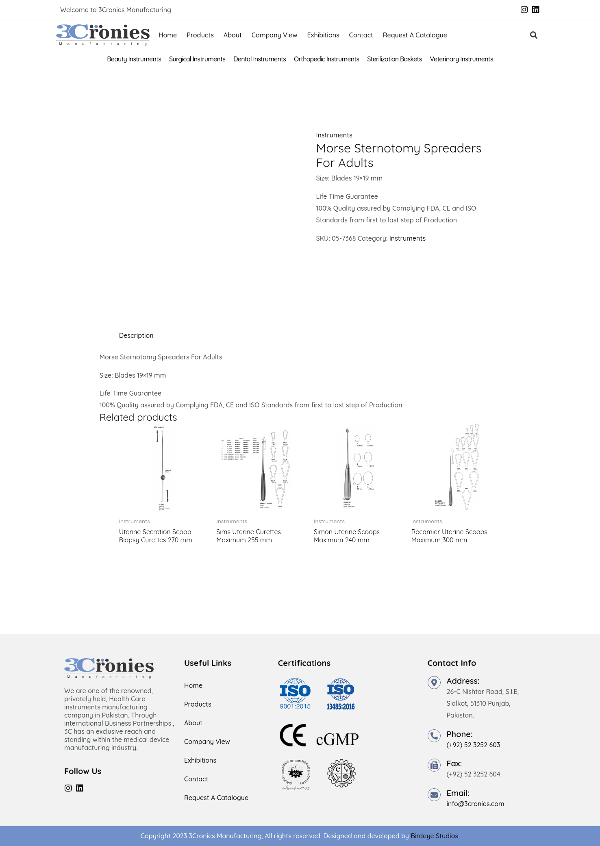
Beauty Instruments (134, 59)
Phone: (460, 734)
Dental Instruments (259, 59)
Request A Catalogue (415, 35)
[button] (534, 35)
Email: (458, 793)
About (233, 35)
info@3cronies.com (475, 804)
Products (200, 35)
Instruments (334, 135)
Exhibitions (323, 35)
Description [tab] (136, 335)
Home (168, 35)
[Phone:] (434, 735)
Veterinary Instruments (461, 59)
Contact (361, 35)
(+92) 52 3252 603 (473, 745)
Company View (275, 35)
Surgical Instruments (197, 59)
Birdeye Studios (434, 836)
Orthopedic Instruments (326, 59)
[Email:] (434, 794)
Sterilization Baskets (394, 59)
